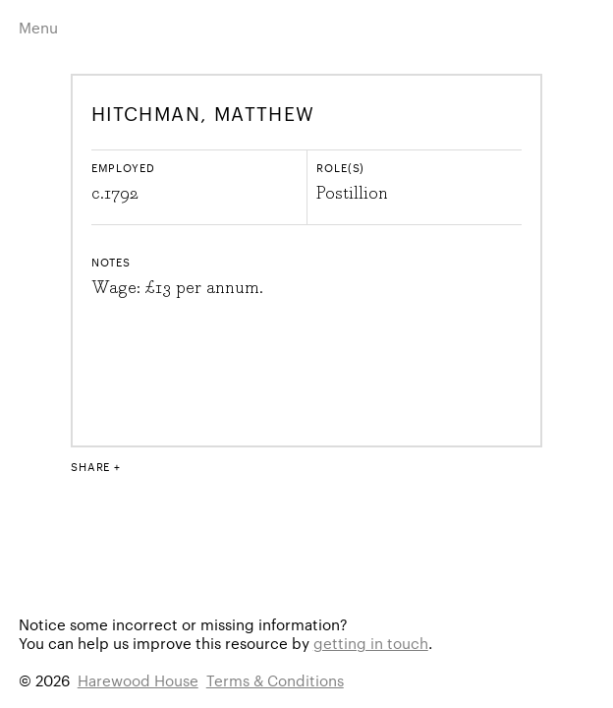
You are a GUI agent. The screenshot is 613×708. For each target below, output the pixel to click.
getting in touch (370, 642)
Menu (38, 27)
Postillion (352, 194)
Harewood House (138, 680)
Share (90, 466)
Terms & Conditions (275, 680)
